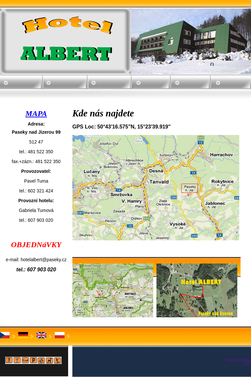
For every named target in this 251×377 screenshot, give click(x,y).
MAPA (36, 113)
